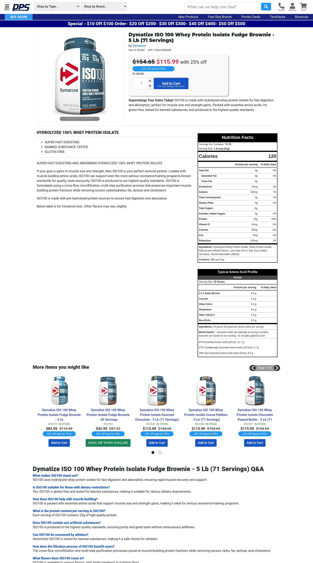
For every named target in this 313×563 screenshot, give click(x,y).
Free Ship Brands (220, 17)
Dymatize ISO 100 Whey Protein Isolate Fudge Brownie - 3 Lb (60, 415)
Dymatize (139, 46)
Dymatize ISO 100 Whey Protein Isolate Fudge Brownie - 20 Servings (109, 415)
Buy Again (18, 17)
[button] (7, 7)
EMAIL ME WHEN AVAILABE (108, 443)
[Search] (223, 6)
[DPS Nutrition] (21, 7)
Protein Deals (251, 17)
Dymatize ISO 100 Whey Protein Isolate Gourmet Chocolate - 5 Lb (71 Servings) (157, 415)
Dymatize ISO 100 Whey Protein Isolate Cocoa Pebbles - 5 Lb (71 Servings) (206, 415)
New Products (188, 17)
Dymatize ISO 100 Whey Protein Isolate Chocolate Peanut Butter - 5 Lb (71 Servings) (255, 415)
